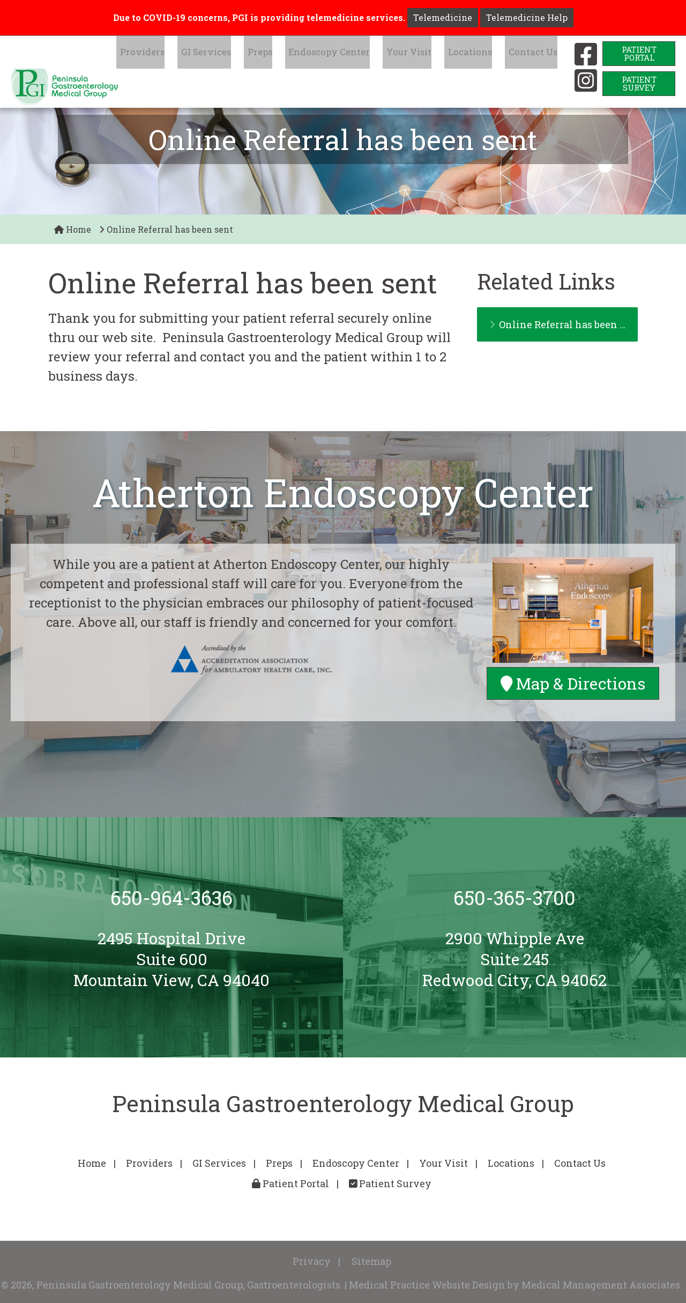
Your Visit (421, 53)
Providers (178, 53)
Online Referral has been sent (563, 324)
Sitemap (371, 1261)
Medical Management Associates (600, 1284)
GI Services (236, 53)
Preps (285, 53)
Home (72, 229)
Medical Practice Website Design (427, 1284)
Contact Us (534, 53)
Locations (477, 53)
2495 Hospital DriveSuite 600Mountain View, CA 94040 (171, 959)
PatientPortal (639, 53)
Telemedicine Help (527, 17)
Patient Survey (390, 1183)
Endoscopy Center (348, 53)
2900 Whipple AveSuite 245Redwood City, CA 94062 (514, 959)
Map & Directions (573, 682)
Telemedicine (442, 17)
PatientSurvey (639, 83)
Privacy (312, 1261)
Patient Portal (290, 1183)
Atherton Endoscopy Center (343, 492)
